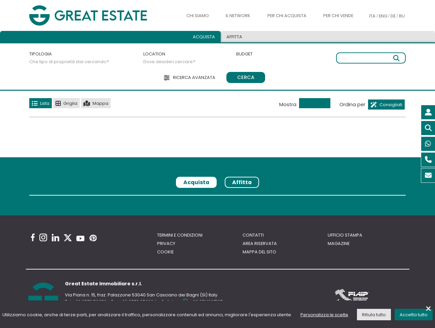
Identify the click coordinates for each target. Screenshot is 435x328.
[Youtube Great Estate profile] (80, 238)
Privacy (166, 243)
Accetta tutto (414, 315)
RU (402, 16)
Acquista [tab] (204, 37)
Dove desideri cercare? (169, 61)
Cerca (245, 77)
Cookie (165, 252)
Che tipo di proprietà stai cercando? (69, 61)
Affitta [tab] (234, 37)
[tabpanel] (217, 198)
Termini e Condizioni (180, 235)
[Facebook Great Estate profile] (32, 237)
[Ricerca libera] (370, 58)
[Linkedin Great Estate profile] (55, 237)
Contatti (253, 235)
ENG (383, 16)
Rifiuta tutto (374, 315)
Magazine (339, 243)
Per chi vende (338, 15)
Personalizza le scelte (324, 315)
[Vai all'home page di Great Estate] (101, 15)
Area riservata (260, 243)
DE (393, 16)
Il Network (238, 15)
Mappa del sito (259, 252)
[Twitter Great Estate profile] (67, 238)
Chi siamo (197, 15)
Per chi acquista (286, 15)
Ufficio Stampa (345, 235)
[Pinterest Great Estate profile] (93, 238)
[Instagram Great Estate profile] (43, 237)
